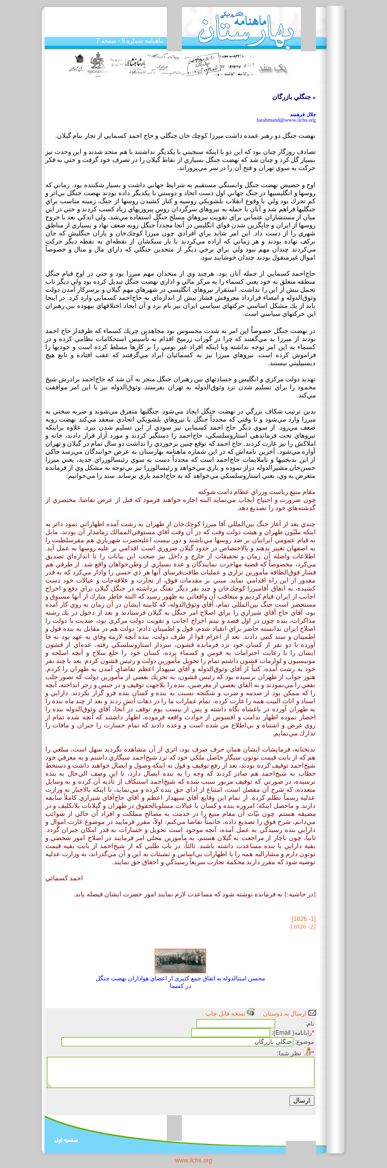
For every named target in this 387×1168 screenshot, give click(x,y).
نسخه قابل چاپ (230, 1013)
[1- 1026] (303, 919)
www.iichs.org (193, 1160)
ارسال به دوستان (289, 1013)
